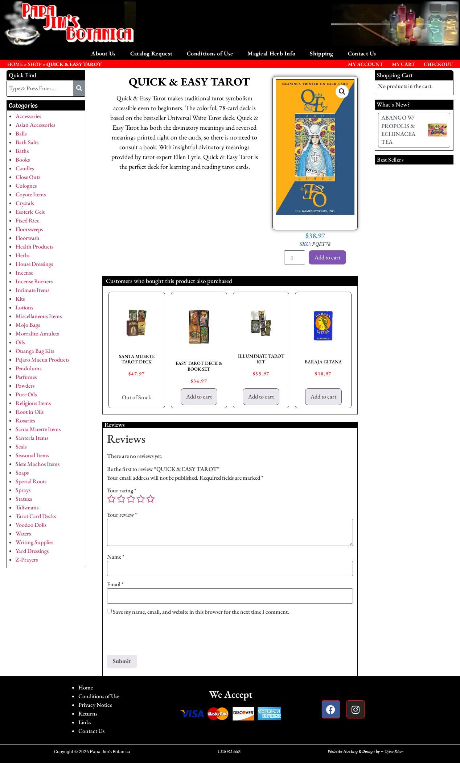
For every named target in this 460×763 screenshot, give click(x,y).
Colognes (26, 185)
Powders (25, 385)
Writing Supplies (34, 542)
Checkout (438, 64)
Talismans (27, 507)
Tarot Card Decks (36, 516)
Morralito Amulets (37, 333)
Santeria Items (32, 438)
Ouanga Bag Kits (35, 351)
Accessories (28, 116)
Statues (24, 499)
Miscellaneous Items (39, 316)
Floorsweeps (29, 229)
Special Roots (31, 481)
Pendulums (28, 368)
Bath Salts (27, 142)
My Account (365, 64)
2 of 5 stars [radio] (121, 499)
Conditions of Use (210, 53)
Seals (21, 446)
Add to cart (327, 257)
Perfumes (26, 377)
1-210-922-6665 (229, 751)
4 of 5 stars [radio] (140, 499)
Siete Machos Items (37, 464)
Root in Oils (30, 412)
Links (84, 722)
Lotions (24, 307)
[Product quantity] (294, 257)
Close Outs (28, 177)
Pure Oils (26, 394)
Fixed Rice (27, 220)
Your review (122, 515)
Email (115, 584)
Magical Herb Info (271, 53)
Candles (25, 168)
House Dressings (34, 264)
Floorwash (28, 238)
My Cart (403, 64)
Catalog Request (151, 53)
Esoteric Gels (30, 212)
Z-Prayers (27, 559)
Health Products (34, 246)
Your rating (121, 490)
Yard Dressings (32, 551)
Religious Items (33, 403)
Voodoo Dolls (31, 525)
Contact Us (362, 53)
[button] (342, 91)
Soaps (22, 472)
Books (23, 159)
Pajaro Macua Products (42, 359)
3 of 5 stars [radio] (131, 499)
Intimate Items (32, 290)
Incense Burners (34, 281)
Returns (87, 713)
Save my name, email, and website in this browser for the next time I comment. (201, 612)
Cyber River (394, 751)
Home (85, 687)
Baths (22, 151)
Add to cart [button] (199, 396)
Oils (20, 342)
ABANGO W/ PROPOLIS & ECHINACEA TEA (398, 130)
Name (115, 557)
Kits (20, 299)
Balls (21, 133)
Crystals (25, 203)
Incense (24, 272)
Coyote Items (31, 194)
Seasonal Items (32, 455)
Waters (23, 533)
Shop (34, 64)
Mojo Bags (28, 325)
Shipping (321, 53)
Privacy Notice (95, 705)
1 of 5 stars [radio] (111, 499)
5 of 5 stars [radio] (150, 499)
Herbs (22, 255)
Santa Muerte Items (38, 429)
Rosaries (25, 420)
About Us (103, 53)
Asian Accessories (35, 125)
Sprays (23, 490)
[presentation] (162, 637)
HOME (15, 64)
